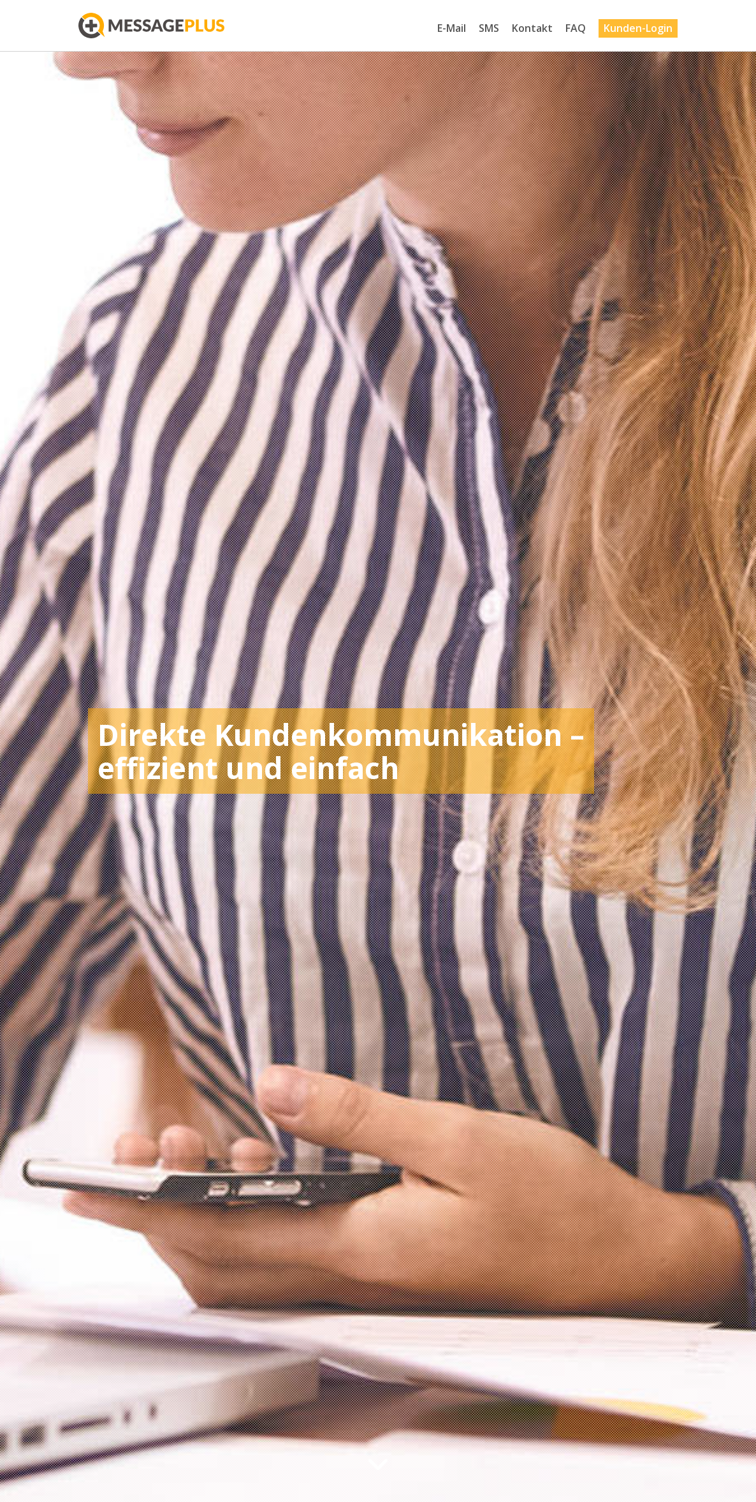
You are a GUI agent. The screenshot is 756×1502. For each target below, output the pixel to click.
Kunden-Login (638, 28)
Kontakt (532, 28)
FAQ (575, 28)
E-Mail (451, 28)
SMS (489, 28)
